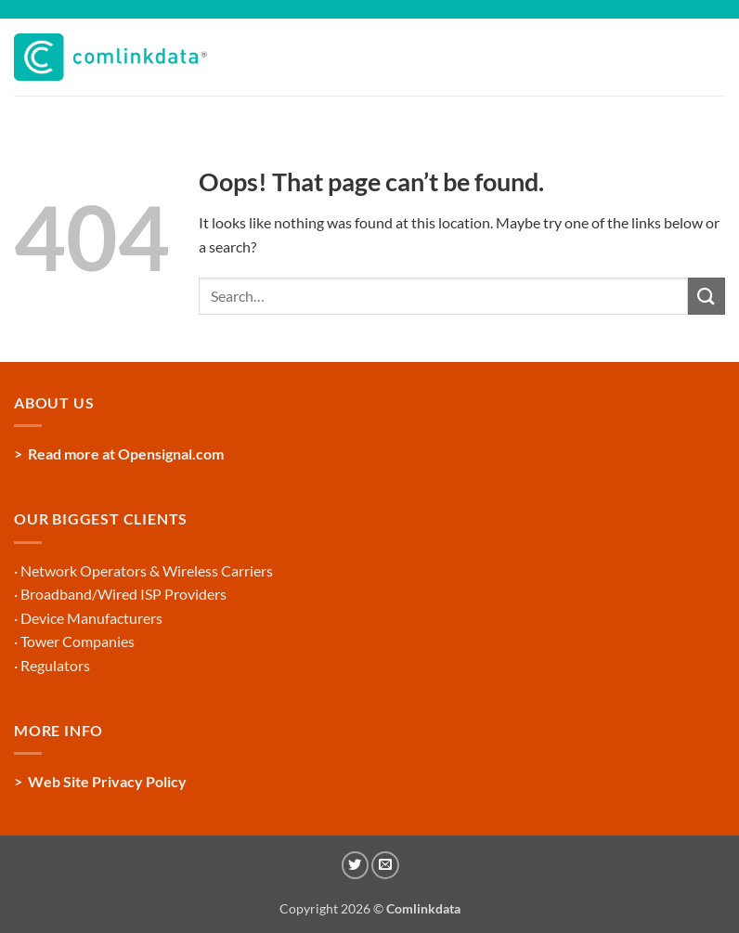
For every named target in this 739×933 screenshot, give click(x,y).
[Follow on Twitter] (356, 865)
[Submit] (706, 296)
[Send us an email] (385, 865)
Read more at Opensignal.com (126, 453)
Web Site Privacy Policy (107, 781)
